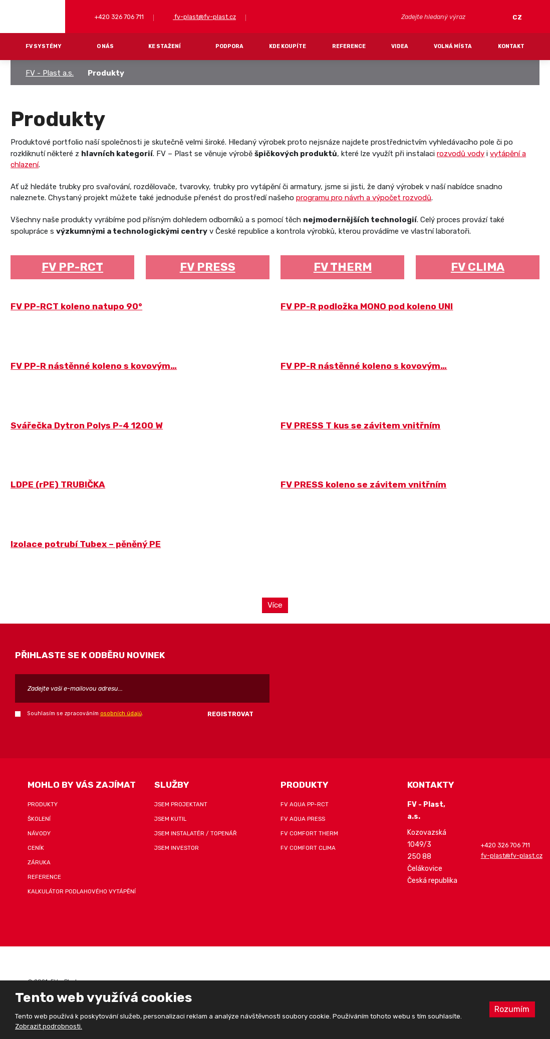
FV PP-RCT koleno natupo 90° (76, 306)
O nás (105, 46)
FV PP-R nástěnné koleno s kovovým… (94, 366)
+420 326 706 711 (118, 17)
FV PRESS (207, 267)
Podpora (229, 46)
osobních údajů (121, 712)
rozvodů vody (460, 153)
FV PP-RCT (72, 267)
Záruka (39, 861)
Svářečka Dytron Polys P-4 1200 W (87, 425)
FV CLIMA (477, 267)
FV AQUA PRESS (303, 818)
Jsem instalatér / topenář (195, 832)
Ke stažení (164, 46)
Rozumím (511, 1009)
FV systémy (44, 46)
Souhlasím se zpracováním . (85, 712)
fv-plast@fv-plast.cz (204, 17)
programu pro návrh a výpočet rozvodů (363, 197)
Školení (39, 818)
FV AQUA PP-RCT (305, 803)
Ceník (36, 847)
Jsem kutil (170, 818)
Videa (399, 46)
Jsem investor (176, 847)
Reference (349, 46)
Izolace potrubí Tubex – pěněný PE (86, 544)
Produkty (43, 803)
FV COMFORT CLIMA (308, 847)
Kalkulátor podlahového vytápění (82, 890)
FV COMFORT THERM (309, 832)
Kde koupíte (287, 46)
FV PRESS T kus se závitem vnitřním (360, 425)
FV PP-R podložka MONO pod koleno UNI (367, 306)
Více (275, 604)
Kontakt (511, 46)
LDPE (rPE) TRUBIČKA (58, 484)
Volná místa (453, 46)
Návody (39, 832)
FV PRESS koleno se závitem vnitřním (363, 484)
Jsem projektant (180, 803)
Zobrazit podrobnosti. (48, 1026)
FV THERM (343, 267)
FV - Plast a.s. (50, 73)
